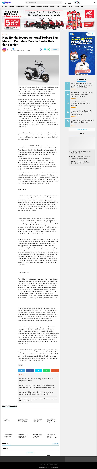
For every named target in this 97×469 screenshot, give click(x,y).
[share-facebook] (41, 49)
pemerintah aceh (24, 6)
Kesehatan (47, 6)
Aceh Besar (39, 6)
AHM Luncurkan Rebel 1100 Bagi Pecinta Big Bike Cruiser (81, 149)
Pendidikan (64, 6)
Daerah (71, 6)
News (7, 6)
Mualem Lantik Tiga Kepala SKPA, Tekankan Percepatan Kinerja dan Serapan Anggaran (84, 111)
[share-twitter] (45, 49)
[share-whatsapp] (48, 49)
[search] (44, 2)
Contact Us (50, 464)
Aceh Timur (86, 6)
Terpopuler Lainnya (82, 127)
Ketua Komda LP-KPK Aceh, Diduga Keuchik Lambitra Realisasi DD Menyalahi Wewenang (83, 94)
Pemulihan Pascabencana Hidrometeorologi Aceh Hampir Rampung (83, 102)
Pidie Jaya (78, 6)
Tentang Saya (42, 464)
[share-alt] (21, 370)
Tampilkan (55, 443)
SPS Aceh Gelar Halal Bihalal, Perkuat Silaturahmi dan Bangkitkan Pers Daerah (83, 120)
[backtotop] (48, 456)
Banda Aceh (14, 6)
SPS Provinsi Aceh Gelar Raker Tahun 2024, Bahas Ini (80, 160)
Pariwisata (56, 6)
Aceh (32, 6)
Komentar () (55, 49)
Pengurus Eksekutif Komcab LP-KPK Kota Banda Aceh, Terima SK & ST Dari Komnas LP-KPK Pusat (83, 86)
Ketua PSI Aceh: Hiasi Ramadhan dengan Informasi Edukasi (81, 155)
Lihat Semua (31, 452)
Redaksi (56, 464)
